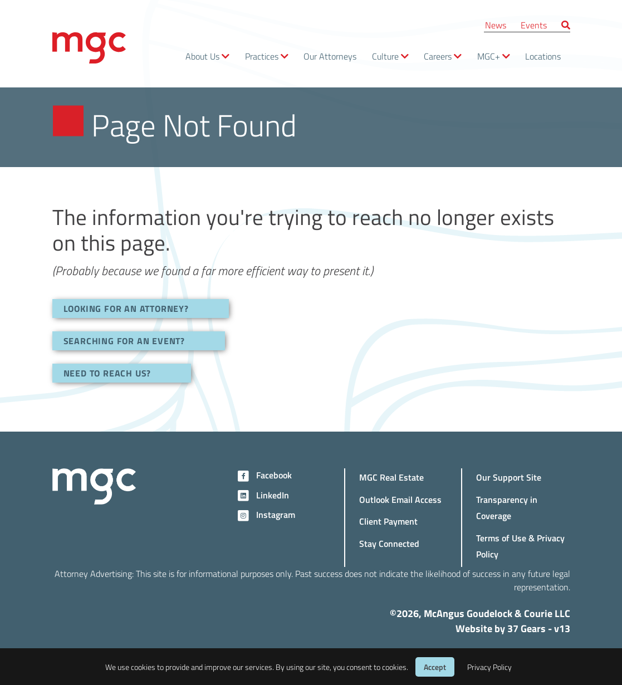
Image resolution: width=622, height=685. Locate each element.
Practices (261, 56)
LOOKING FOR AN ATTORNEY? (126, 308)
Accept (435, 667)
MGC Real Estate (391, 477)
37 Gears (526, 628)
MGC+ (488, 56)
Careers (438, 56)
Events (534, 25)
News (495, 25)
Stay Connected (389, 543)
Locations (543, 56)
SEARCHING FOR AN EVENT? (124, 340)
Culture (385, 56)
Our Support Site (508, 477)
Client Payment (388, 521)
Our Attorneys (329, 56)
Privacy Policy (489, 667)
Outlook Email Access (400, 499)
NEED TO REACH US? (107, 372)
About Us (202, 56)
